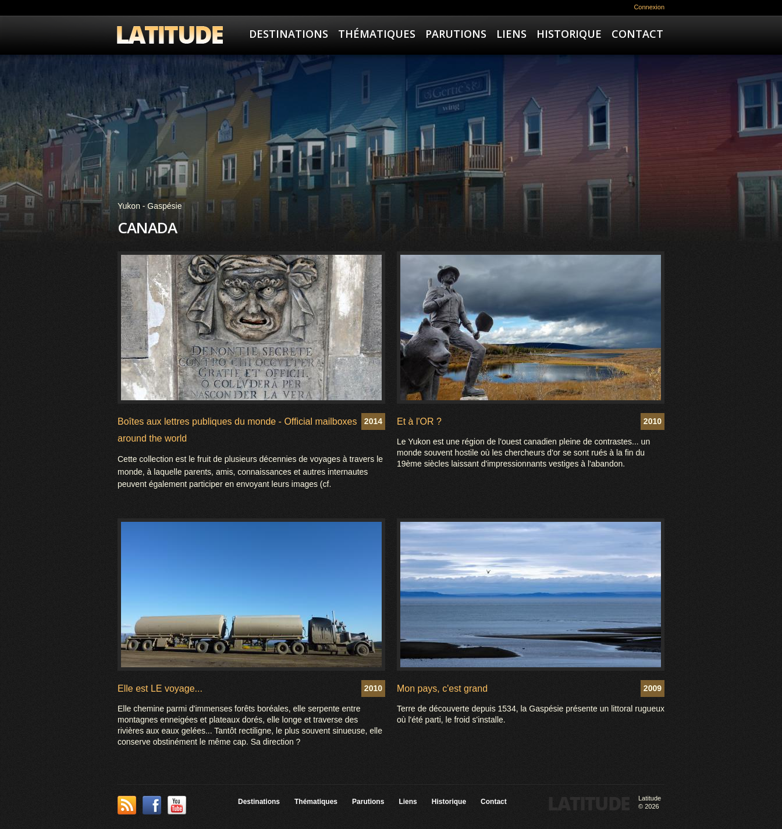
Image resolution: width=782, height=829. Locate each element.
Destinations (288, 33)
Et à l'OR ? (419, 421)
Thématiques (376, 33)
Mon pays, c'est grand (442, 688)
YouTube (177, 805)
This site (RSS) (127, 805)
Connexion (649, 6)
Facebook (152, 805)
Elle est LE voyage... (160, 688)
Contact (637, 33)
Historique (569, 33)
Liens (511, 33)
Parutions (455, 33)
